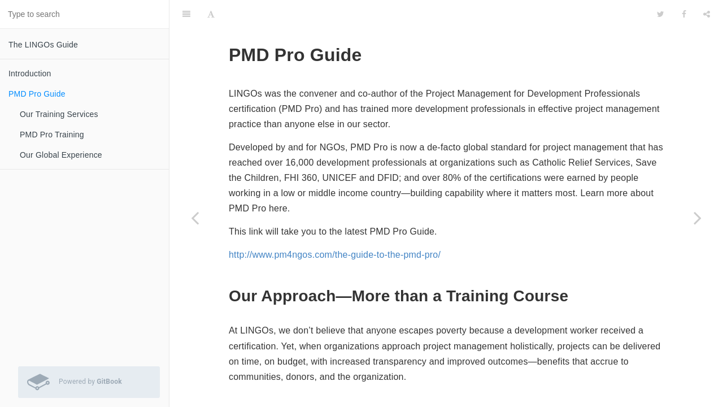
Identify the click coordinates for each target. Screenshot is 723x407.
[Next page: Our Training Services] (697, 217)
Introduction (29, 73)
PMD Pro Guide (37, 93)
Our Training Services (59, 114)
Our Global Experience (61, 154)
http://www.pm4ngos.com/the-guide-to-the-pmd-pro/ (335, 226)
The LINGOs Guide (43, 44)
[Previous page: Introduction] (194, 217)
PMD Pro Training (52, 134)
